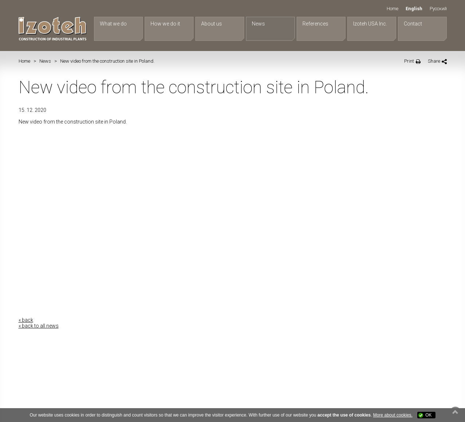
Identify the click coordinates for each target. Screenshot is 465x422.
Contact (413, 24)
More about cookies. (393, 415)
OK (428, 415)
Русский (438, 8)
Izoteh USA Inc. (370, 24)
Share (434, 61)
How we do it (165, 24)
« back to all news (39, 326)
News (258, 24)
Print (409, 61)
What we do (113, 24)
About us (211, 24)
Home (392, 8)
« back (26, 320)
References (315, 24)
